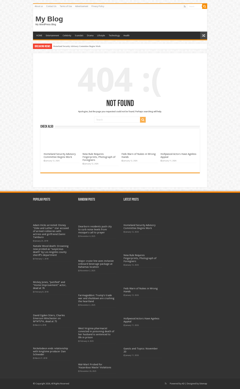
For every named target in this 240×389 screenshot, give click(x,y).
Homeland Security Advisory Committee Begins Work (77, 46)
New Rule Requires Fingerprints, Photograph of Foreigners (98, 157)
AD (183, 383)
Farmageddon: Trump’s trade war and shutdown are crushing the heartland (96, 298)
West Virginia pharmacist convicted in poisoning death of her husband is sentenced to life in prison (96, 333)
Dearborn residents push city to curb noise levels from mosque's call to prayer (95, 229)
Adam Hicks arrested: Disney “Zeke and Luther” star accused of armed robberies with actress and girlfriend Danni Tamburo (51, 231)
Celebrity (67, 35)
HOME (39, 35)
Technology (114, 35)
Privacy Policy (98, 6)
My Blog (49, 19)
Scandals (79, 35)
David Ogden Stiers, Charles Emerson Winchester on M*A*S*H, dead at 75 (49, 318)
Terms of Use (66, 6)
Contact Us (51, 6)
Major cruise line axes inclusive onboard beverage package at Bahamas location (96, 263)
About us (39, 6)
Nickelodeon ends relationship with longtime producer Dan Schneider (50, 351)
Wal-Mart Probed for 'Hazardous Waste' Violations (94, 366)
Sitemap (203, 383)
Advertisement (81, 6)
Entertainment (52, 35)
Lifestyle (101, 35)
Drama (90, 35)
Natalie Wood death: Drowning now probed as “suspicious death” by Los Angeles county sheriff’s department (50, 251)
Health (127, 35)
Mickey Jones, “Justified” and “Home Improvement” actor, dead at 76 (49, 285)
